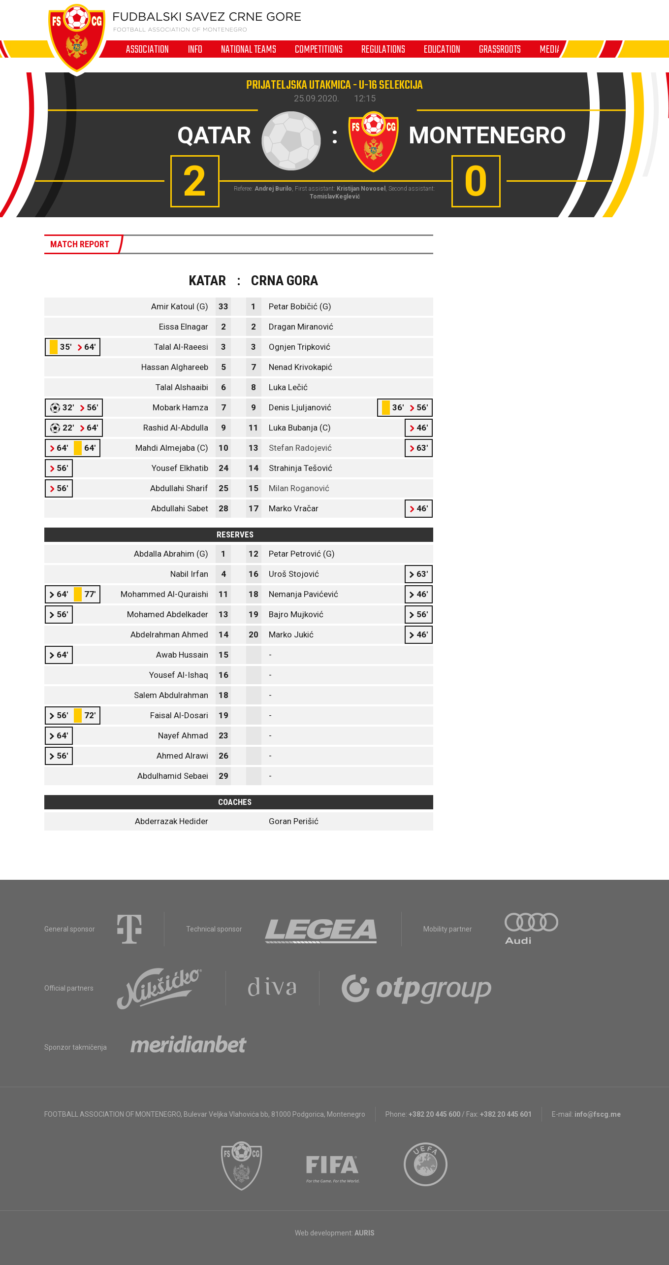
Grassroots (500, 49)
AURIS (364, 1233)
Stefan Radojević (300, 448)
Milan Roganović (299, 488)
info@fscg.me (597, 1114)
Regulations (383, 49)
